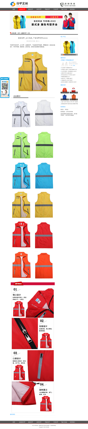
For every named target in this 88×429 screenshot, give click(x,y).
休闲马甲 (39, 9)
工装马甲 (55, 9)
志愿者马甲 (22, 9)
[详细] (74, 65)
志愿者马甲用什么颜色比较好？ (67, 73)
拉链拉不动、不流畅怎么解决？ (67, 78)
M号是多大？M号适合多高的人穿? (67, 60)
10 (75, 54)
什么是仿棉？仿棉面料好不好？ (67, 67)
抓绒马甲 (30, 9)
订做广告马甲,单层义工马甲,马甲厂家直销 (69, 101)
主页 (19, 33)
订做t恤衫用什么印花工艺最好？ (67, 80)
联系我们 (72, 9)
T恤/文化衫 (64, 9)
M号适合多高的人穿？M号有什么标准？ (68, 74)
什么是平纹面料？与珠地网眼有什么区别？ (69, 71)
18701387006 (69, 111)
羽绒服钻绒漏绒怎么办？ (65, 76)
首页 (14, 9)
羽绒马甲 (47, 9)
